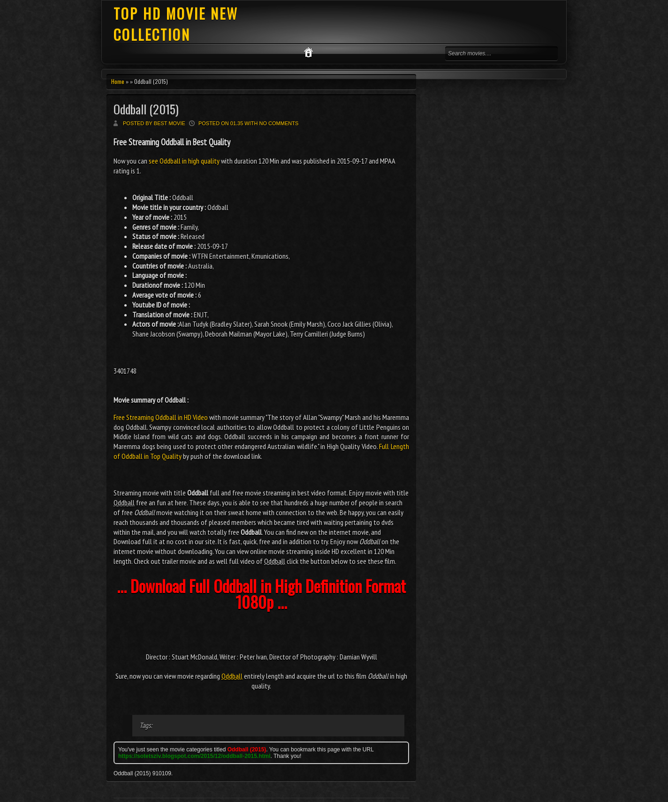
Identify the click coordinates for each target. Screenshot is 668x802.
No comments (279, 123)
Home (117, 81)
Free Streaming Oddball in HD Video (161, 417)
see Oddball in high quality (184, 160)
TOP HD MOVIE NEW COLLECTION (176, 24)
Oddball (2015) (146, 109)
